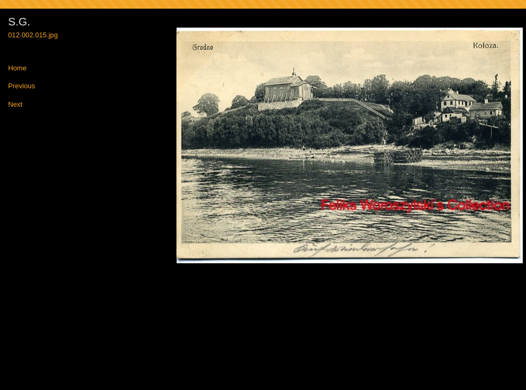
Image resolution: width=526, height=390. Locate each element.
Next (15, 104)
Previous (21, 86)
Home (17, 68)
